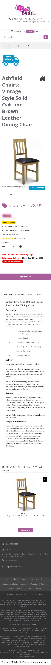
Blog (15, 579)
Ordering (44, 584)
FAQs (11, 589)
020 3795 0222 (32, 19)
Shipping (34, 584)
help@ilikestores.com (14, 566)
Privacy (19, 589)
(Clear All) (6, 470)
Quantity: (5, 242)
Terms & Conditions (38, 579)
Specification (19, 294)
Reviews (38, 294)
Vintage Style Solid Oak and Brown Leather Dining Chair (25, 515)
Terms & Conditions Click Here (27, 624)
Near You (38, 589)
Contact (28, 589)
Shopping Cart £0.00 (25, 31)
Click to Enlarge (37, 187)
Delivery (30, 294)
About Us (23, 579)
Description (7, 294)
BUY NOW (25, 276)
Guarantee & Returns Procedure (15, 584)
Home (7, 579)
